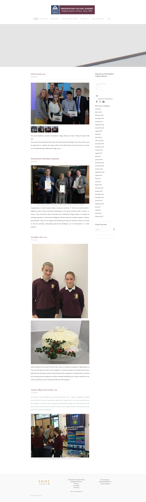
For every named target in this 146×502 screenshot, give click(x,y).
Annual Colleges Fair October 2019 (43, 389)
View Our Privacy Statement (76, 491)
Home (36, 18)
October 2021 (99, 121)
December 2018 (99, 162)
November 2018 (99, 166)
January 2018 (99, 191)
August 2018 (98, 175)
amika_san (38, 495)
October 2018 (99, 169)
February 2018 (99, 188)
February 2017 (99, 216)
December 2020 (99, 128)
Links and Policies (98, 18)
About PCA (44, 18)
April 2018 (98, 181)
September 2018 (99, 172)
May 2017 (97, 207)
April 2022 (98, 109)
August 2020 (98, 131)
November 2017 (99, 197)
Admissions (54, 18)
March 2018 (98, 185)
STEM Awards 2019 (38, 74)
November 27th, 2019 (38, 237)
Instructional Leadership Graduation (44, 158)
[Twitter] (100, 102)
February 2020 (99, 140)
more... (109, 18)
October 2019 (99, 150)
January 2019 (99, 159)
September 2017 (99, 204)
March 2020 (98, 137)
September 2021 (99, 125)
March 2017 (98, 213)
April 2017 (98, 210)
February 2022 (99, 115)
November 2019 (99, 147)
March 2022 (98, 112)
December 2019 (99, 144)
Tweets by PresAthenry (105, 99)
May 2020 (97, 134)
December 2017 (99, 194)
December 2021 (99, 118)
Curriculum (85, 18)
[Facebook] (97, 102)
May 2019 (97, 156)
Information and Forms (69, 18)
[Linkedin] (103, 102)
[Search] (105, 229)
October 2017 (99, 200)
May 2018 (97, 178)
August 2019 (98, 153)
